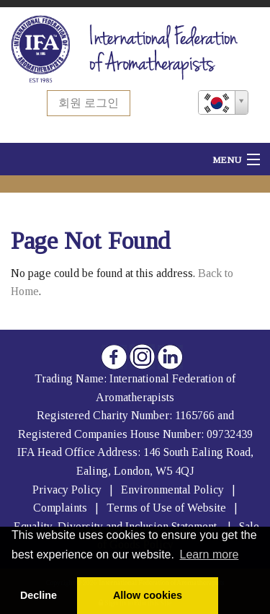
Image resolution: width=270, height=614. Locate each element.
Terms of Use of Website (166, 507)
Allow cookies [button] (147, 595)
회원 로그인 (88, 103)
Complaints (61, 507)
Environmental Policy (174, 489)
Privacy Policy (67, 489)
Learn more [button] (209, 554)
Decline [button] (38, 595)
